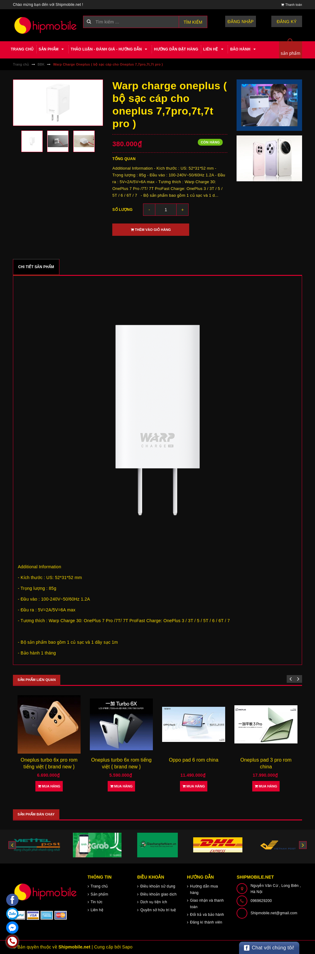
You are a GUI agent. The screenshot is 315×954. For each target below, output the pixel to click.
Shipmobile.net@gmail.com (273, 913)
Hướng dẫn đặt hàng (176, 49)
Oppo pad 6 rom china (193, 760)
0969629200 (261, 901)
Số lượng (122, 209)
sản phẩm (291, 53)
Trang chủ (22, 49)
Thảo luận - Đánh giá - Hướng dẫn (110, 49)
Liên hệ (214, 49)
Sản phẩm (52, 49)
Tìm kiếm (193, 22)
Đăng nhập (241, 21)
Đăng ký (287, 21)
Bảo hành (244, 49)
